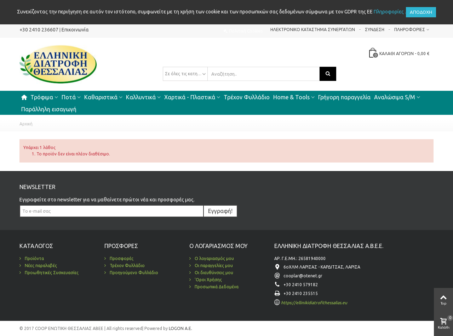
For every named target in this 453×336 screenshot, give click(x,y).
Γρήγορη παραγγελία (344, 97)
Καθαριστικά (100, 97)
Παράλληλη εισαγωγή (48, 109)
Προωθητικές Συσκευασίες (51, 272)
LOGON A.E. (180, 328)
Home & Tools (291, 97)
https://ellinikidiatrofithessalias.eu (314, 302)
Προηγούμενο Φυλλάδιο (133, 272)
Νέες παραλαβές (40, 265)
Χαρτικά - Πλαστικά (189, 97)
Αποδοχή (421, 12)
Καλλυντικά (141, 97)
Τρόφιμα (41, 97)
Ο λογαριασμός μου (214, 258)
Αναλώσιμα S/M (394, 97)
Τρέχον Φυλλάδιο (247, 97)
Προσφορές (121, 258)
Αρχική (26, 124)
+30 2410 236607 (38, 30)
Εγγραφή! (220, 211)
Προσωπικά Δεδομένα (216, 286)
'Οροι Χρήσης (208, 279)
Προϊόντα (34, 258)
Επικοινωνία (75, 30)
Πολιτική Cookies (246, 31)
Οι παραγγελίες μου (213, 265)
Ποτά (69, 97)
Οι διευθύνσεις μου (213, 272)
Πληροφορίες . (390, 11)
